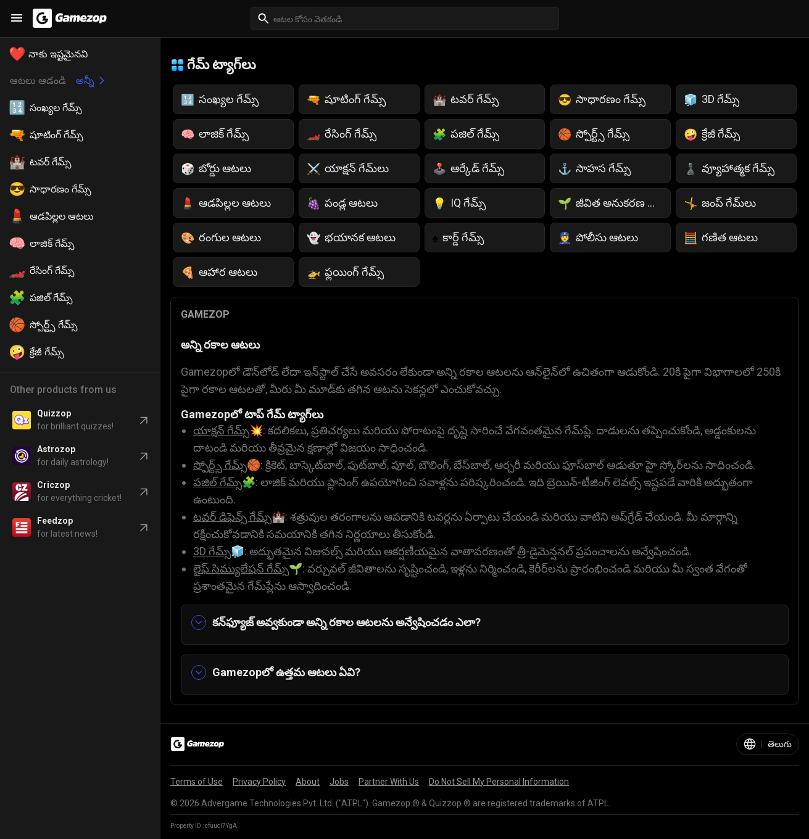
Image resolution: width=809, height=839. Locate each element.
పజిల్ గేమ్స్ (217, 482)
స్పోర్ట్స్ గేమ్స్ (220, 464)
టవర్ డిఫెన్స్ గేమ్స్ (232, 516)
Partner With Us (389, 782)
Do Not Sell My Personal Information (499, 782)
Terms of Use (196, 782)
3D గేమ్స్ (212, 551)
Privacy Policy (259, 782)
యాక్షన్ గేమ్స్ (221, 430)
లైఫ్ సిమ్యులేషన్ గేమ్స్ (241, 568)
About (308, 782)
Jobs (339, 782)
